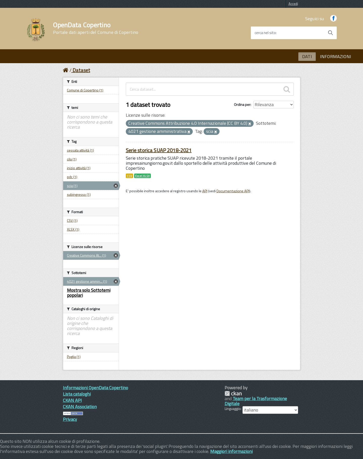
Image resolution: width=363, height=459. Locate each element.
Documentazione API (232, 191)
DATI (307, 56)
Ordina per (242, 104)
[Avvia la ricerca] (330, 33)
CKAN (233, 393)
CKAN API (72, 400)
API (204, 191)
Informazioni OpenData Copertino (95, 387)
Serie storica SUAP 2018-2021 (159, 150)
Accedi (293, 3)
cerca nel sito (265, 32)
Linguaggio (232, 408)
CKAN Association (80, 406)
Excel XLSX (142, 176)
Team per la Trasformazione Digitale (256, 401)
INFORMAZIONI (335, 56)
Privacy (70, 419)
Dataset (81, 70)
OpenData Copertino (95, 28)
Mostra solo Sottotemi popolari (88, 293)
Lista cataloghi (77, 394)
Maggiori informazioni (231, 451)
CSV (129, 176)
